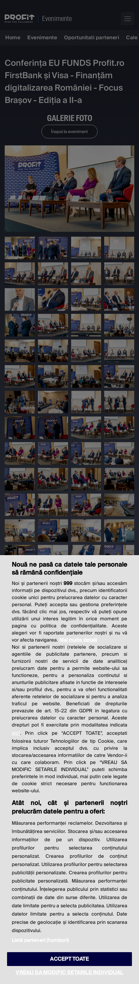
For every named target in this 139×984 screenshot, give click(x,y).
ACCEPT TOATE (69, 959)
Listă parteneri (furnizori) (40, 940)
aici (16, 733)
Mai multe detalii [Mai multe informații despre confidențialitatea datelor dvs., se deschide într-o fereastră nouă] (78, 640)
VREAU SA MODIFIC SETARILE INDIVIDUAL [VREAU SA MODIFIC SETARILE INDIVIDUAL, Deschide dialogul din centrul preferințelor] (69, 972)
